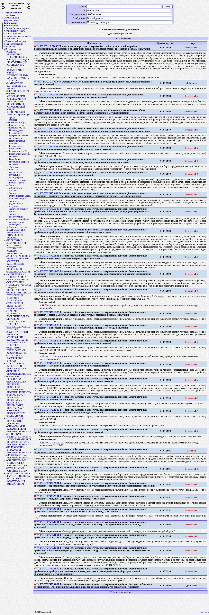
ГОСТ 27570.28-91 (48, 496)
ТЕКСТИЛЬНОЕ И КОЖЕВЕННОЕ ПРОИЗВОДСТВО (16, 366)
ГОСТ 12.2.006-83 (52, 77)
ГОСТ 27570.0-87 (50, 81)
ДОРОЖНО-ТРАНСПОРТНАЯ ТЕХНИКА (16, 321)
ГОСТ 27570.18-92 (48, 340)
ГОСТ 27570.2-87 (47, 128)
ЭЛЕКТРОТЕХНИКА (18, 279)
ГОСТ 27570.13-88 (48, 255)
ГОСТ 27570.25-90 (48, 467)
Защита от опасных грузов (18, 210)
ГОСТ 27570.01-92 (48, 110)
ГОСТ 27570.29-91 (48, 509)
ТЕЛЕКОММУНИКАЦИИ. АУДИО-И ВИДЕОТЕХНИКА (19, 287)
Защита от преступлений (16, 215)
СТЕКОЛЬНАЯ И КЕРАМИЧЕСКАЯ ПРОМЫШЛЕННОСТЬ (19, 429)
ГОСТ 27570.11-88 (48, 229)
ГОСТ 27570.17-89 (48, 325)
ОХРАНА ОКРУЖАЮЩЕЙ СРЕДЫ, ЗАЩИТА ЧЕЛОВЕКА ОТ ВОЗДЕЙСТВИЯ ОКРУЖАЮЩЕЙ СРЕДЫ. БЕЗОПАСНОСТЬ (16, 102)
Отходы (13, 120)
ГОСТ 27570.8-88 (47, 172)
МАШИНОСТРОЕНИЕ (19, 271)
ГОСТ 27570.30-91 (48, 522)
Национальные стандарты (18, 36)
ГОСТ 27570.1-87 (47, 94)
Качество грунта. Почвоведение (17, 129)
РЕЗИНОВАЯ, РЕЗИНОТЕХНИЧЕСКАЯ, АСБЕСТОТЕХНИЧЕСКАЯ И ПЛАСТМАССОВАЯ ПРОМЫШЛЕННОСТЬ (19, 439)
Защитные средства (18, 227)
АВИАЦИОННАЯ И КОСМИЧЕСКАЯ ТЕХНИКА (17, 342)
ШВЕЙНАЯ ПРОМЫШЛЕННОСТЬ (19, 372)
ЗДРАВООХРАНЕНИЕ (18, 91)
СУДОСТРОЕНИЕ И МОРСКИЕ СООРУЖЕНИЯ (17, 334)
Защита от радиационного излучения (16, 203)
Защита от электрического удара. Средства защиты (20, 196)
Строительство (13, 38)
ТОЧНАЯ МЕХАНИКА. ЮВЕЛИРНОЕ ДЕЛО (18, 313)
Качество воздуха (17, 122)
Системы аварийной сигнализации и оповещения (19, 222)
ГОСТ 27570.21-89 (48, 397)
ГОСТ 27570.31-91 (48, 535)
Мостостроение (13, 33)
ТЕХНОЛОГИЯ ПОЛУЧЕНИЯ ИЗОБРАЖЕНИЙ (15, 306)
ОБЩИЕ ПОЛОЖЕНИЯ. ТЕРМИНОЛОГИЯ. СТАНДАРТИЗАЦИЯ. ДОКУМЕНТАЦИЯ (18, 56)
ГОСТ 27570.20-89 (48, 378)
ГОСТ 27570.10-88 (48, 209)
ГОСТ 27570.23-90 (52, 442)
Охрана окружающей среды (19, 115)
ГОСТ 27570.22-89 (48, 410)
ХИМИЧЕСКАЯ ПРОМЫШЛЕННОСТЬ (19, 390)
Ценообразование (14, 44)
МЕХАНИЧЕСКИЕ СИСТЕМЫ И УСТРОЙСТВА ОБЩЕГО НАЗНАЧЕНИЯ (17, 248)
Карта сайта (204, 612)
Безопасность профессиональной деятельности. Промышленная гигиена (18, 138)
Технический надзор (16, 41)
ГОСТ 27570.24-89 (48, 449)
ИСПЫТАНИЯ (14, 240)
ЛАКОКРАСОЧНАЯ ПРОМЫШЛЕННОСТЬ (19, 456)
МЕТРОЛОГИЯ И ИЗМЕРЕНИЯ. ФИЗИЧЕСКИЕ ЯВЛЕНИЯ (16, 234)
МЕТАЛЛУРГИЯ (15, 416)
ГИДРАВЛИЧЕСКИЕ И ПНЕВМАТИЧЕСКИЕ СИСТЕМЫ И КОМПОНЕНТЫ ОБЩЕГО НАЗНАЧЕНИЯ (19, 262)
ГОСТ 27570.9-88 (47, 193)
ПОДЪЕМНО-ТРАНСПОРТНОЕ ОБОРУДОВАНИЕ (16, 350)
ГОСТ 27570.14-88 (48, 271)
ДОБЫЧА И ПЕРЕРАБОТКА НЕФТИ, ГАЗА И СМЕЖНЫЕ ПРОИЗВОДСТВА (16, 407)
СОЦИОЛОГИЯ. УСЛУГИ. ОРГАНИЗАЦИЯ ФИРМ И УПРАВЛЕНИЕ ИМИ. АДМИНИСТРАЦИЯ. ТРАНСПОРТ (18, 73)
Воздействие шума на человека (19, 155)
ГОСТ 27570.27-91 (48, 483)
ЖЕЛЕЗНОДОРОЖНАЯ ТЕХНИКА (19, 328)
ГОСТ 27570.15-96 (48, 289)
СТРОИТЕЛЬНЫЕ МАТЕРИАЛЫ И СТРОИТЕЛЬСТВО (17, 463)
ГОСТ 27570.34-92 (48, 584)
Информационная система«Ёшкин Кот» (16, 5)
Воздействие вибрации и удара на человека (19, 162)
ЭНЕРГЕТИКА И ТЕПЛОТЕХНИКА (16, 275)
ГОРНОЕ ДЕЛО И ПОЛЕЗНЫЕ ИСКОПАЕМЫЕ (16, 397)
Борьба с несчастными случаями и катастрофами (16, 173)
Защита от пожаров (18, 180)
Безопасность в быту (19, 151)
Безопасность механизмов (15, 147)
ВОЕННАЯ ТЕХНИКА (18, 473)
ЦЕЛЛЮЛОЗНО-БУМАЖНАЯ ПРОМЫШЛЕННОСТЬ (19, 450)
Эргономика (15, 167)
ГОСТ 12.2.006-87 (47, 46)
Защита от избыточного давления (15, 188)
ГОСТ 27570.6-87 (47, 159)
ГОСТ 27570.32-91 (48, 548)
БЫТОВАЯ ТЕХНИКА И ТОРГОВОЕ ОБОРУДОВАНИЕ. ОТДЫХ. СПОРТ (18, 480)
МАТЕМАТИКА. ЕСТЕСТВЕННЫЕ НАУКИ (16, 86)
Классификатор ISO (15, 31)
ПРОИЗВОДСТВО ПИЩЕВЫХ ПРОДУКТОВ (16, 384)
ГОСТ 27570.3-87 (47, 146)
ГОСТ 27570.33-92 (48, 568)
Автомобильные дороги (17, 28)
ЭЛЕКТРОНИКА (15, 282)
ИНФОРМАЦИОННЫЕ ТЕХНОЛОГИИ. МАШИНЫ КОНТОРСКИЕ (19, 296)
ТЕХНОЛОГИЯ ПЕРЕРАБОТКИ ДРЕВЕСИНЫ (15, 421)
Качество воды (16, 125)
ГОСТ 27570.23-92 (48, 429)
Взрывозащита (16, 182)
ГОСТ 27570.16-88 (48, 312)
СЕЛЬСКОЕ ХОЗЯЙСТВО (14, 377)
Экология (10, 46)
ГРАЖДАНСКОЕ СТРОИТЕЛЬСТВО (17, 469)
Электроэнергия (13, 49)
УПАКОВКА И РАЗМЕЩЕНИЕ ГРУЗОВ (15, 358)
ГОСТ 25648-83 (51, 425)
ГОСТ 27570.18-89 (52, 356)
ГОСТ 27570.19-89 (48, 363)
